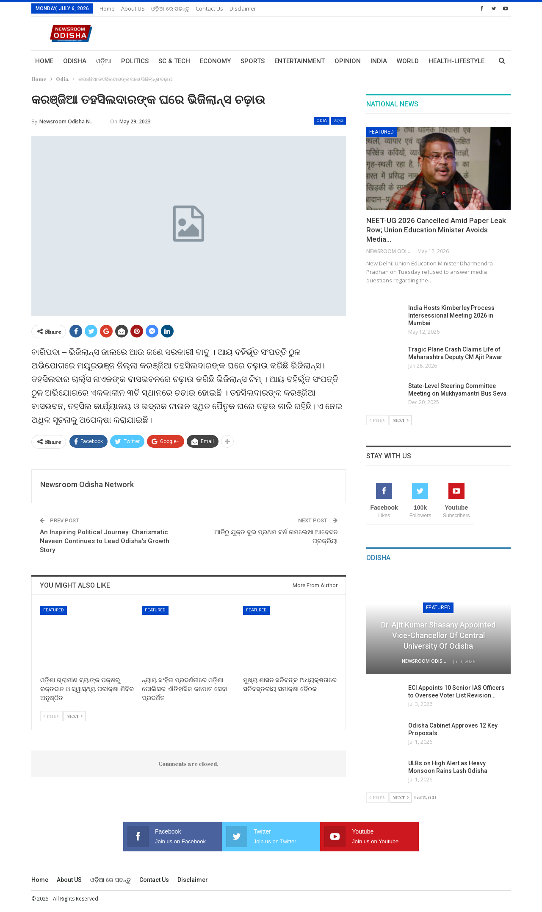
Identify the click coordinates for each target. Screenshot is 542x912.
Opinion (348, 61)
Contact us (209, 8)
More (437, 61)
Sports (253, 61)
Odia (321, 120)
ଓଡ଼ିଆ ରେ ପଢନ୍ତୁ (170, 8)
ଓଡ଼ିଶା (338, 120)
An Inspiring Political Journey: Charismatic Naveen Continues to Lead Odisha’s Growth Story (104, 541)
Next (74, 716)
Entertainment (299, 61)
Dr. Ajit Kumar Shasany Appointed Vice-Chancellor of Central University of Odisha (438, 635)
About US (133, 8)
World (408, 61)
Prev (51, 716)
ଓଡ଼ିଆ (103, 61)
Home (107, 8)
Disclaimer (243, 8)
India (379, 61)
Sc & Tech (174, 61)
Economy (215, 61)
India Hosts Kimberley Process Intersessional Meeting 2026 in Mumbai (451, 315)
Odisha (74, 61)
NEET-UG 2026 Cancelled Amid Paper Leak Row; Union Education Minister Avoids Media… (436, 229)
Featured (53, 610)
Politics (135, 61)
